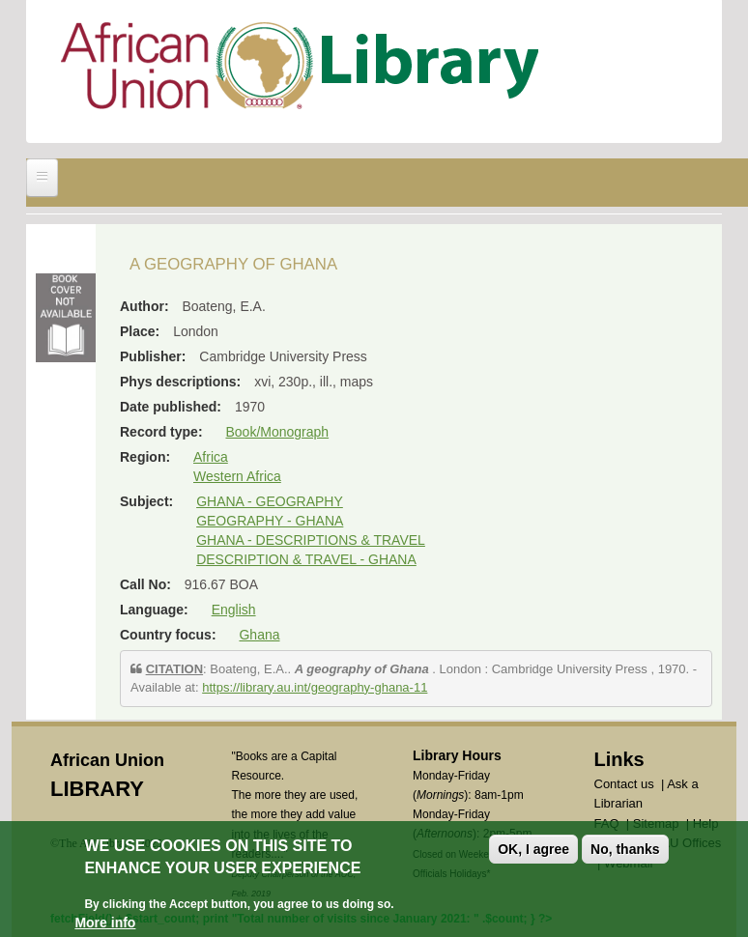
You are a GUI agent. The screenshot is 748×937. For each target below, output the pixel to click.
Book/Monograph (277, 432)
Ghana (259, 634)
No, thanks (625, 849)
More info (104, 922)
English (234, 609)
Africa (210, 457)
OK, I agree (533, 849)
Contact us (624, 784)
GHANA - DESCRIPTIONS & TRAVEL (310, 540)
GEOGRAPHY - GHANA (269, 520)
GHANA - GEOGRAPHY (269, 501)
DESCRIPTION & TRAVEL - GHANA (306, 559)
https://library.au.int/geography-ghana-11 (314, 687)
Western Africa (237, 476)
